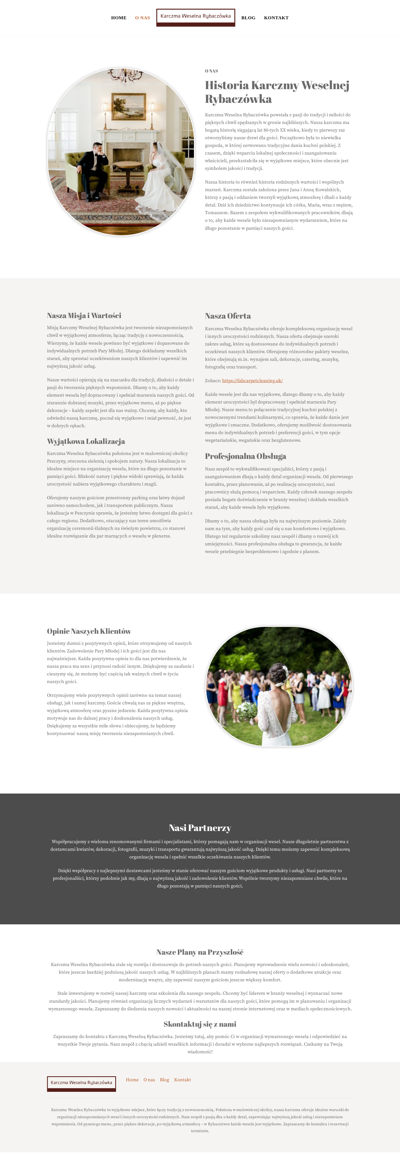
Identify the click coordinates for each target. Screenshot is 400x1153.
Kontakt (276, 18)
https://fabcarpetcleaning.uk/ (252, 382)
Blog (248, 18)
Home (119, 18)
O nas (142, 18)
